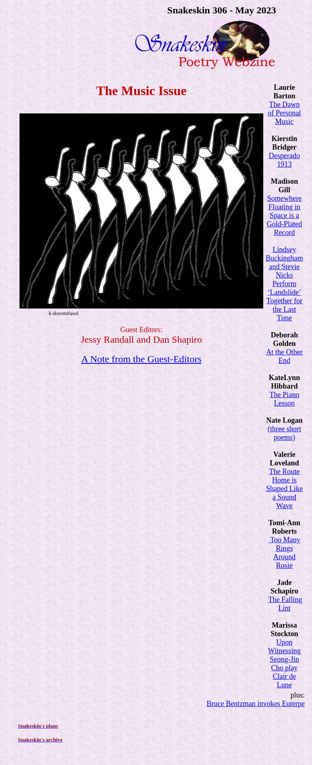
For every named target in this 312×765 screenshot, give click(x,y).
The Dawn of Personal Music (284, 113)
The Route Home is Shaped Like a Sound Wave (284, 488)
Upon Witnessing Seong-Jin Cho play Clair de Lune (284, 663)
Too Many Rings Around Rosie (284, 552)
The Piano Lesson (284, 399)
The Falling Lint (285, 603)
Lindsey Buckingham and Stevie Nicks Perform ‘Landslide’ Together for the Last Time (284, 284)
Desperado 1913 (284, 160)
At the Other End (284, 356)
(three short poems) (284, 433)
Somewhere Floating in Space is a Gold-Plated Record (284, 215)
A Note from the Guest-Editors (141, 359)
